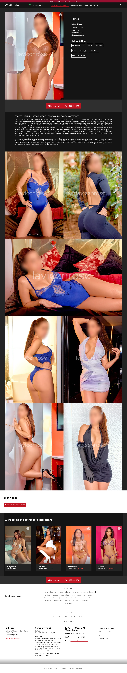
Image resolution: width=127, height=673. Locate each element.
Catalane (47, 595)
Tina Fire (81, 617)
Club (86, 5)
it (121, 5)
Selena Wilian (57, 617)
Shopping (99, 45)
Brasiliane (67, 1)
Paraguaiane (68, 603)
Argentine (74, 598)
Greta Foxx (74, 617)
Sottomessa (47, 598)
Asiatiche (56, 598)
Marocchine (67, 600)
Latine (69, 592)
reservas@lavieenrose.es (79, 641)
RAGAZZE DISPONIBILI (60, 5)
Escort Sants (71, 595)
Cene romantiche (78, 45)
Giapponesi (84, 600)
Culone (90, 595)
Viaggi (90, 45)
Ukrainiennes (83, 598)
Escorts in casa (81, 595)
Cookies (79, 668)
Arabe (62, 598)
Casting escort (57, 600)
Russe (68, 598)
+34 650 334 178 (37, 5)
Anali (91, 600)
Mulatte (59, 1)
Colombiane (46, 592)
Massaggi (83, 50)
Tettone (75, 1)
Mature (52, 1)
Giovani (53, 592)
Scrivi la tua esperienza (15, 505)
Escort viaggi (62, 592)
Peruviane (76, 600)
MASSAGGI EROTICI (76, 5)
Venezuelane (84, 592)
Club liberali (94, 50)
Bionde (92, 592)
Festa (74, 50)
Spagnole (76, 592)
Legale (64, 668)
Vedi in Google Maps (12, 638)
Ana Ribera (66, 617)
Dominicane (47, 600)
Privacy (71, 668)
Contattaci (94, 5)
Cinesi (91, 598)
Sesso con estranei (78, 56)
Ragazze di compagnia (59, 595)
